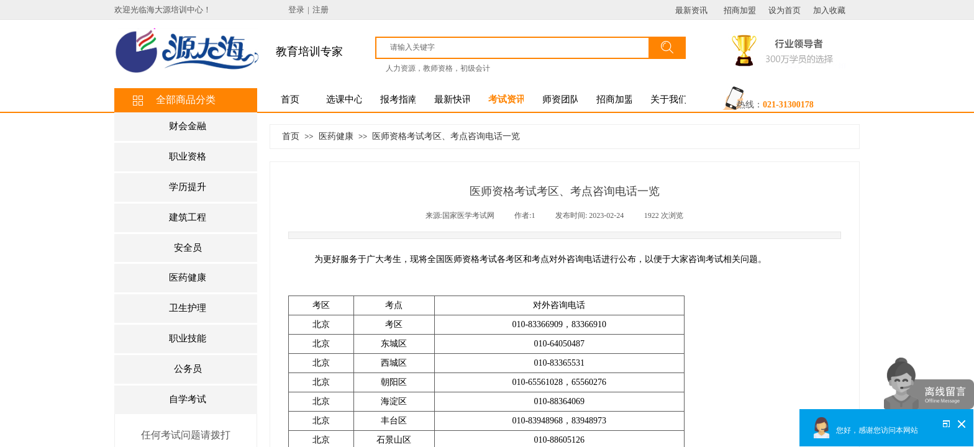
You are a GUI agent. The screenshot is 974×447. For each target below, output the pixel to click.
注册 (320, 9)
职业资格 (187, 156)
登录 (296, 9)
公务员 (188, 369)
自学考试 (187, 399)
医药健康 (336, 136)
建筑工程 (187, 217)
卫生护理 (187, 308)
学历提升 (187, 187)
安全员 (188, 248)
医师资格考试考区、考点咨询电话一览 (446, 136)
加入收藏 (829, 10)
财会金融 (187, 126)
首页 (290, 136)
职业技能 (187, 338)
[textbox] (518, 47)
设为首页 (784, 10)
